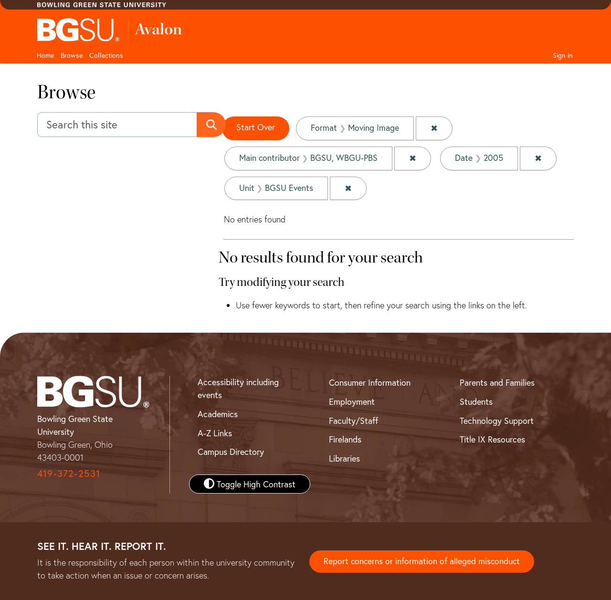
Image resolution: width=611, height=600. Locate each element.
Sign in (563, 55)
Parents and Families (497, 381)
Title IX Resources (492, 438)
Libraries (344, 457)
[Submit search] (212, 124)
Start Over (255, 127)
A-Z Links (215, 432)
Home (45, 55)
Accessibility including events (238, 387)
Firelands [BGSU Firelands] (345, 438)
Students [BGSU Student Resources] (476, 400)
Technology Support (497, 419)
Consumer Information (370, 381)
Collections (106, 55)
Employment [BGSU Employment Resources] (352, 400)
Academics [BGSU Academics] (218, 413)
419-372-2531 (68, 472)
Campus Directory (231, 450)
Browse (72, 55)
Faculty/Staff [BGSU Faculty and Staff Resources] (353, 419)
